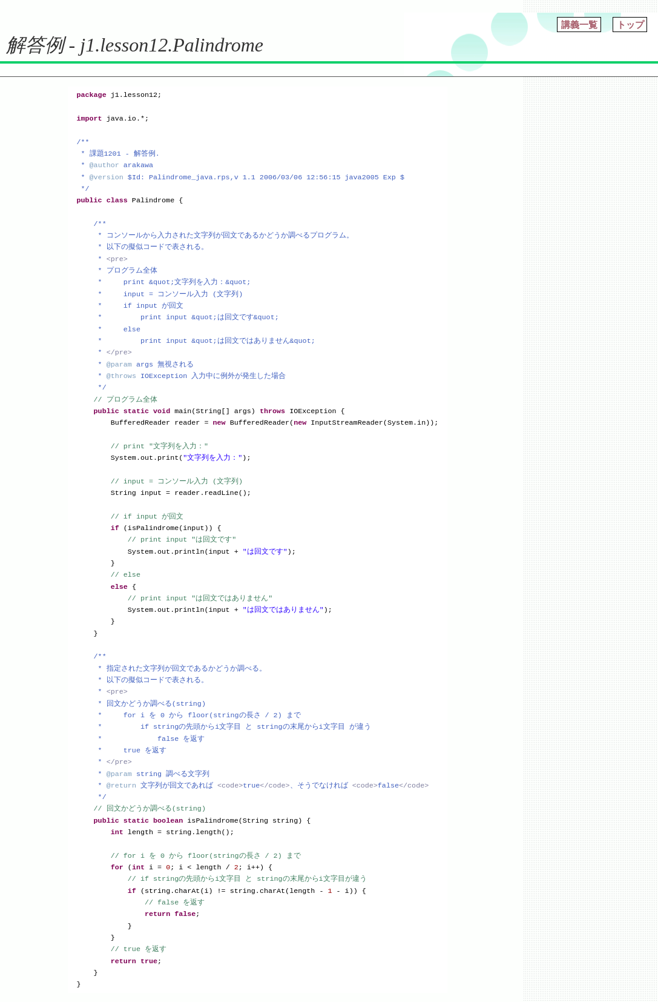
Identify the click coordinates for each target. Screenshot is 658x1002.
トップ (630, 24)
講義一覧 (579, 24)
